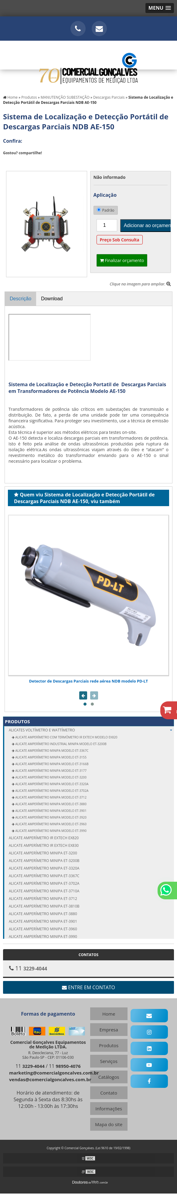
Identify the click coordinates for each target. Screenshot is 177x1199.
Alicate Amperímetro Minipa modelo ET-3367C (51, 750)
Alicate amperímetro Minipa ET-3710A (44, 891)
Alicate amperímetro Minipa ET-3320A (44, 868)
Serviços (108, 1061)
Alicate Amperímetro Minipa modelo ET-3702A (51, 791)
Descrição (20, 298)
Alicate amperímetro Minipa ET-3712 (43, 898)
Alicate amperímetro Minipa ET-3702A (44, 883)
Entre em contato (88, 987)
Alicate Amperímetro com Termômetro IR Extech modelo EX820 (66, 737)
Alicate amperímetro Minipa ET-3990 (43, 936)
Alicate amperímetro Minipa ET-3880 (43, 913)
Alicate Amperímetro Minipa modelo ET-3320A (51, 784)
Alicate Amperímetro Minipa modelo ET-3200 (51, 777)
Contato (108, 1093)
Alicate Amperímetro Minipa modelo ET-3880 (51, 804)
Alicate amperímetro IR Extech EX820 (44, 837)
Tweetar (11, 162)
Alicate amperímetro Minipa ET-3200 (43, 853)
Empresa (108, 1030)
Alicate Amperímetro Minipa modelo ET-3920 (51, 817)
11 (30, 1066)
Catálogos (108, 1077)
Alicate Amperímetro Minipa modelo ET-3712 (51, 797)
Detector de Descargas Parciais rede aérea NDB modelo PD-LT (88, 681)
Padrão (105, 210)
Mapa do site (108, 1124)
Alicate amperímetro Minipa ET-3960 (43, 929)
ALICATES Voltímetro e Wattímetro (91, 730)
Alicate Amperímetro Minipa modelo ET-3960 (51, 824)
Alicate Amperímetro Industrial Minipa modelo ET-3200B (61, 744)
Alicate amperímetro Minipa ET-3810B (44, 906)
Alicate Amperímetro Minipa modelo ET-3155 (51, 757)
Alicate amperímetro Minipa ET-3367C (44, 875)
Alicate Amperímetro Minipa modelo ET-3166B (51, 764)
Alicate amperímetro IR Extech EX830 (44, 845)
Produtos (17, 721)
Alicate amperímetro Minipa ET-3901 (43, 921)
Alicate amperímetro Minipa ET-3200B (44, 860)
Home (108, 1014)
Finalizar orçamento (122, 260)
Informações (108, 1108)
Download (52, 298)
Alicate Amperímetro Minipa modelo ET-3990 (51, 831)
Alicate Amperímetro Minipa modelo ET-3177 (51, 770)
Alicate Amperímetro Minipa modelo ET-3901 (51, 811)
